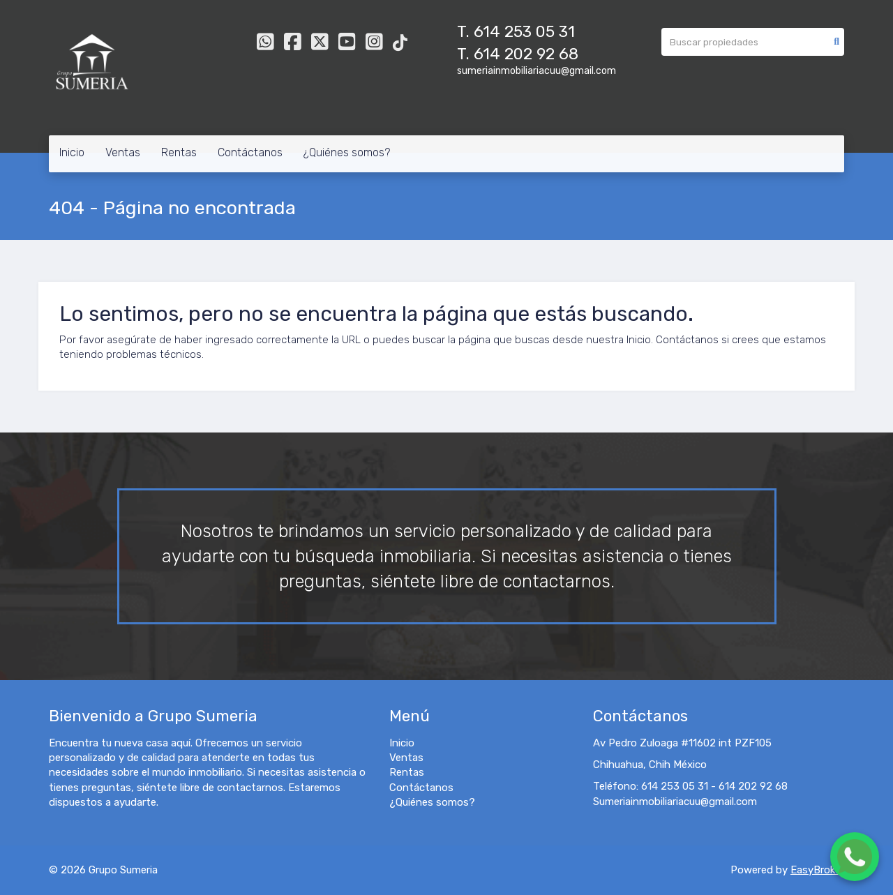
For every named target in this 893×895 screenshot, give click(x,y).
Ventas (122, 152)
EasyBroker (817, 870)
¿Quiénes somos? (346, 152)
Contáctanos (250, 152)
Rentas (179, 152)
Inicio (71, 152)
